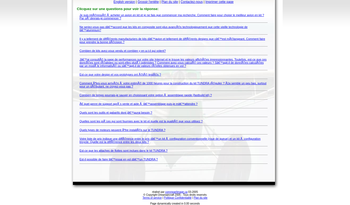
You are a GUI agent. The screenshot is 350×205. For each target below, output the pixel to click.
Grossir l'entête (148, 2)
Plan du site (169, 2)
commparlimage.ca (176, 191)
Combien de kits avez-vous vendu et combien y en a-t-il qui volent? (123, 50)
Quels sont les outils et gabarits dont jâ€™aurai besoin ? (116, 112)
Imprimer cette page (219, 2)
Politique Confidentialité (178, 197)
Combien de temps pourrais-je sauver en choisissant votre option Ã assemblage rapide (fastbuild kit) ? (146, 95)
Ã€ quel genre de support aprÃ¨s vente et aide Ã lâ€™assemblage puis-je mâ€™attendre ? (139, 103)
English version (124, 2)
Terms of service (152, 197)
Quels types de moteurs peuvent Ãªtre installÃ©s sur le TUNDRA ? (122, 130)
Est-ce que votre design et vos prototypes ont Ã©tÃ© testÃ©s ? (120, 74)
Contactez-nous (192, 2)
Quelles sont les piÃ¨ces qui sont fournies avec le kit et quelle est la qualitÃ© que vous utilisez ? (141, 121)
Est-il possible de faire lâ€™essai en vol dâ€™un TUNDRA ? (119, 159)
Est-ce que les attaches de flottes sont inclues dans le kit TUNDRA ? (123, 150)
